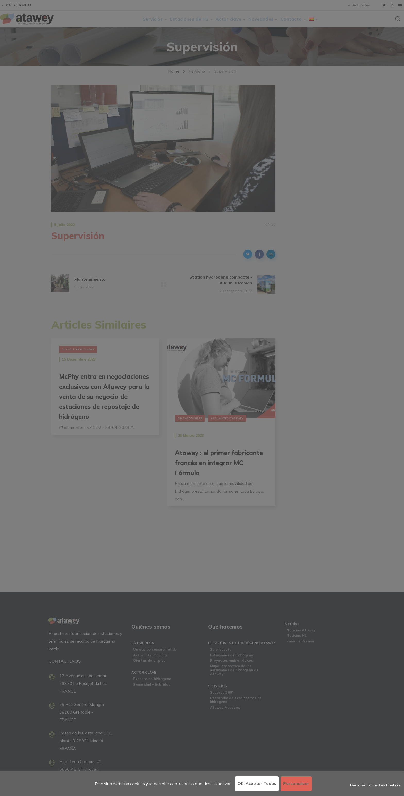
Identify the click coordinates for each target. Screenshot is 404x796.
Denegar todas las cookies (375, 785)
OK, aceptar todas (257, 783)
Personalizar (296, 783)
